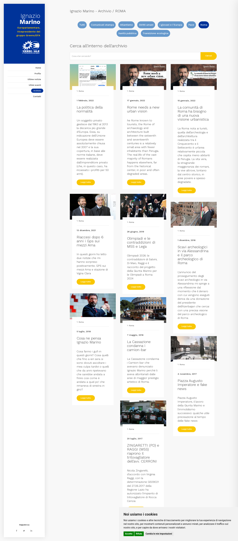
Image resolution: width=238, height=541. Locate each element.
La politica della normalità (89, 137)
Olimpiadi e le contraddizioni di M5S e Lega (141, 280)
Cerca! (208, 56)
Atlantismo (126, 24)
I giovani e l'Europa (171, 24)
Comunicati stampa (102, 24)
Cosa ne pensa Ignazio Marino (89, 383)
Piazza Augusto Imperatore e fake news (192, 422)
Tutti (82, 24)
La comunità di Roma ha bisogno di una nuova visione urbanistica (193, 143)
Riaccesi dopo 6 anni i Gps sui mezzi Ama (90, 261)
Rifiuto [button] (139, 534)
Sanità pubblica (127, 33)
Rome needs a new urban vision (143, 137)
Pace (191, 24)
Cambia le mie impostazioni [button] (159, 534)
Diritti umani (146, 24)
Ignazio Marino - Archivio (90, 11)
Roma (203, 24)
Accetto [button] (129, 534)
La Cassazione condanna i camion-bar (139, 383)
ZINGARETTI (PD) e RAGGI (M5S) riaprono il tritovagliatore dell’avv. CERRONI (143, 498)
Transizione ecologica (155, 33)
